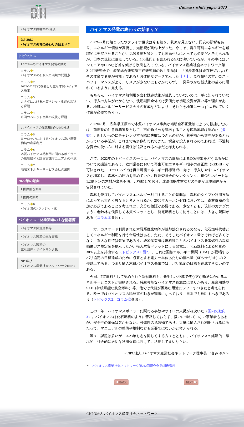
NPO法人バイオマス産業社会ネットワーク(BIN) (48, 263)
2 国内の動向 (30, 197)
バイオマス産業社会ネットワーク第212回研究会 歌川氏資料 (133, 365)
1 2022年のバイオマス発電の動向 (43, 64)
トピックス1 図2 (135, 252)
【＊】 (184, 76)
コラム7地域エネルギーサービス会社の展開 (45, 167)
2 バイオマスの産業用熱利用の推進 (45, 127)
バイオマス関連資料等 (36, 228)
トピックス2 (103, 299)
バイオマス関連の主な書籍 (39, 236)
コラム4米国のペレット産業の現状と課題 (44, 115)
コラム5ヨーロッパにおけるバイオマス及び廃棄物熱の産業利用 (48, 139)
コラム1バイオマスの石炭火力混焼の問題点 (45, 73)
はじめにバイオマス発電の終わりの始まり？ (45, 42)
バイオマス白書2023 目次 (38, 29)
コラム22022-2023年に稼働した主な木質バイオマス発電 (49, 86)
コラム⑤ (124, 299)
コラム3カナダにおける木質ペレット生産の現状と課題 (48, 101)
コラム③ (104, 217)
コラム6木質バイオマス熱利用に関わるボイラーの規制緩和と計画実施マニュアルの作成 (48, 154)
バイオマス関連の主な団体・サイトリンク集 (39, 247)
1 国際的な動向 (31, 189)
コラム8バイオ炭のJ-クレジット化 (39, 206)
